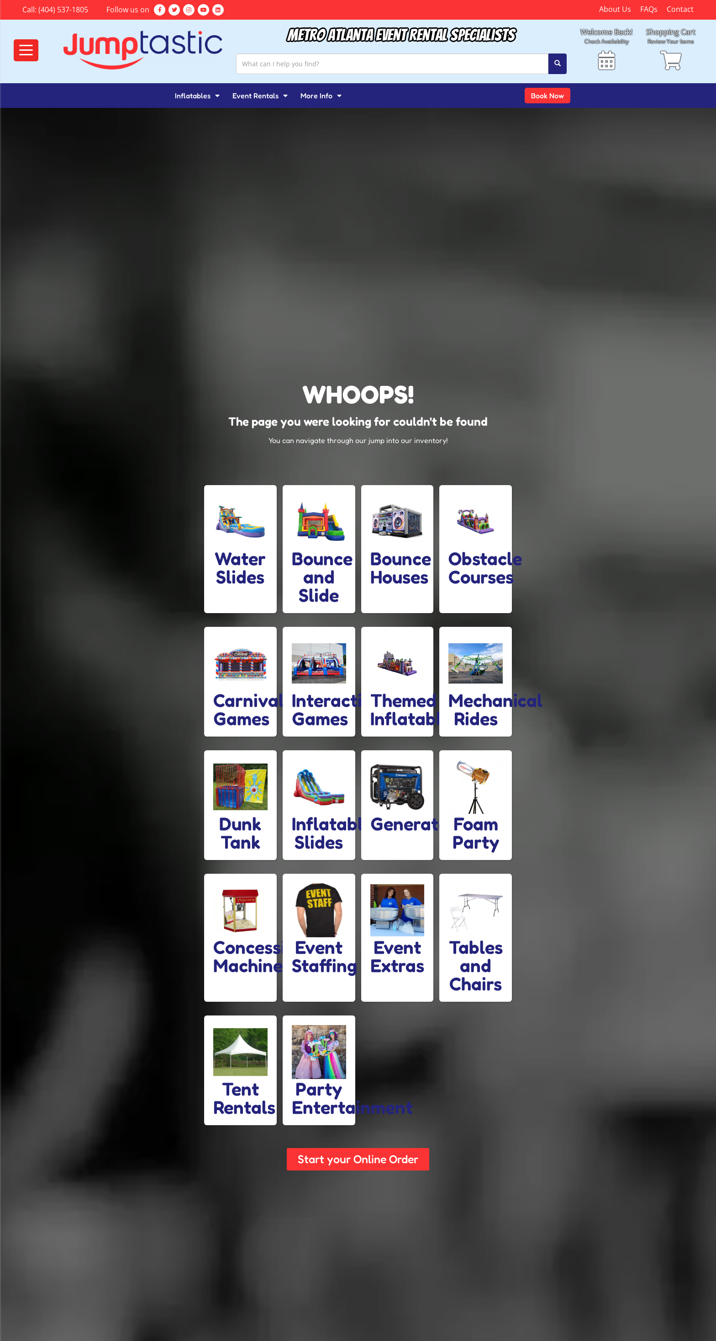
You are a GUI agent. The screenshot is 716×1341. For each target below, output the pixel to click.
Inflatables (197, 95)
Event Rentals (260, 95)
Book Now (547, 95)
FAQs (649, 9)
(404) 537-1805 (63, 10)
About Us (615, 9)
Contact (680, 9)
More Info (321, 95)
